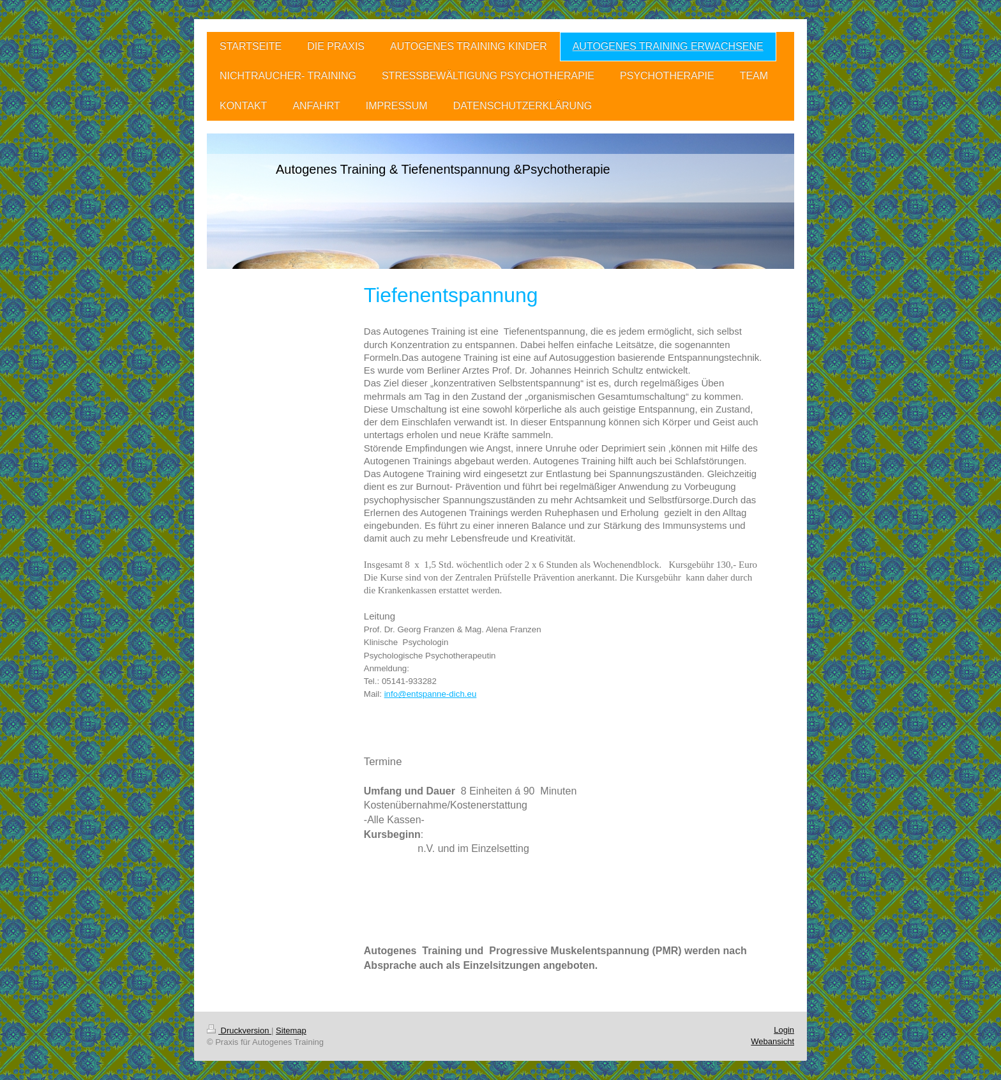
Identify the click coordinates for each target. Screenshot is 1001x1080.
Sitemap (291, 1030)
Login (784, 1030)
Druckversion (239, 1030)
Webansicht (772, 1041)
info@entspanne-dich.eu (430, 694)
